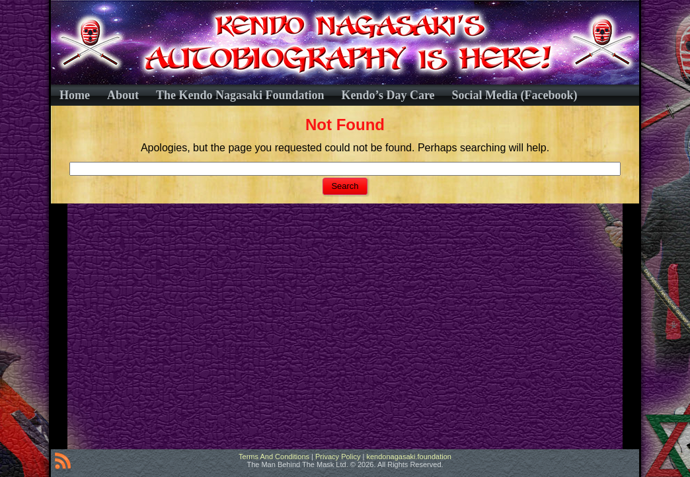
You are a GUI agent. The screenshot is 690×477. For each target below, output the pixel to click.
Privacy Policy (337, 456)
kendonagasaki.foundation (408, 456)
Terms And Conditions (274, 456)
